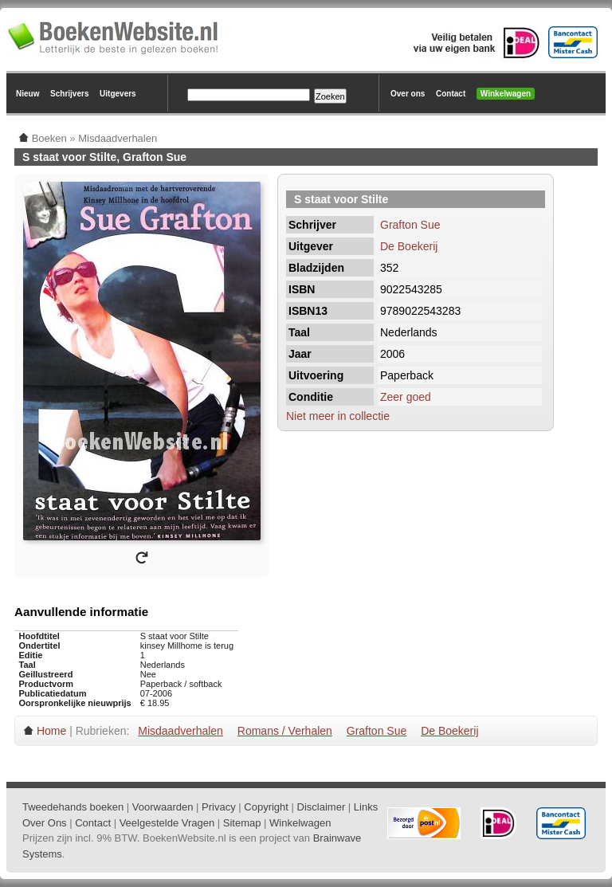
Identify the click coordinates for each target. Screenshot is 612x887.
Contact (450, 93)
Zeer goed (405, 397)
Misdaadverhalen (180, 730)
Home (51, 730)
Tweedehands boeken (73, 807)
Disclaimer (321, 807)
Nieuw (27, 93)
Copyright (266, 807)
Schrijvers (69, 93)
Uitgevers (118, 93)
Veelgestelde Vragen (167, 823)
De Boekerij (408, 246)
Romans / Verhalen (284, 730)
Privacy (219, 807)
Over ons (407, 93)
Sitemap (242, 823)
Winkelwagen (506, 93)
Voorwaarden (163, 807)
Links (366, 807)
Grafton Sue (410, 224)
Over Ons (44, 823)
